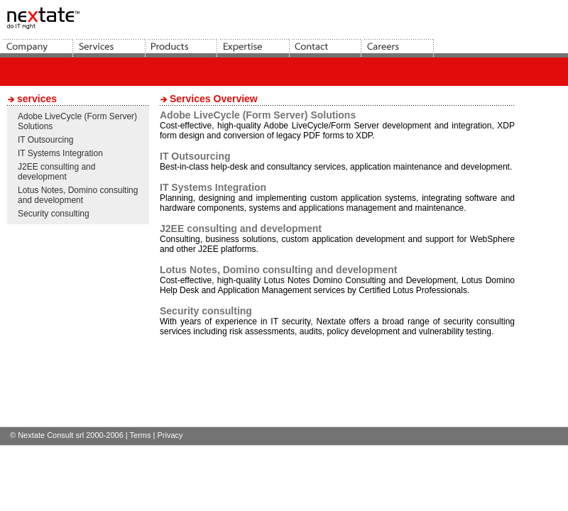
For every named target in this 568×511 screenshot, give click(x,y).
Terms (140, 435)
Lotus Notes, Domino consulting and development (78, 195)
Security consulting (53, 214)
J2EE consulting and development (56, 172)
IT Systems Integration (60, 153)
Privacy (169, 435)
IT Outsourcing (45, 140)
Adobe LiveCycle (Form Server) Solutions (258, 115)
